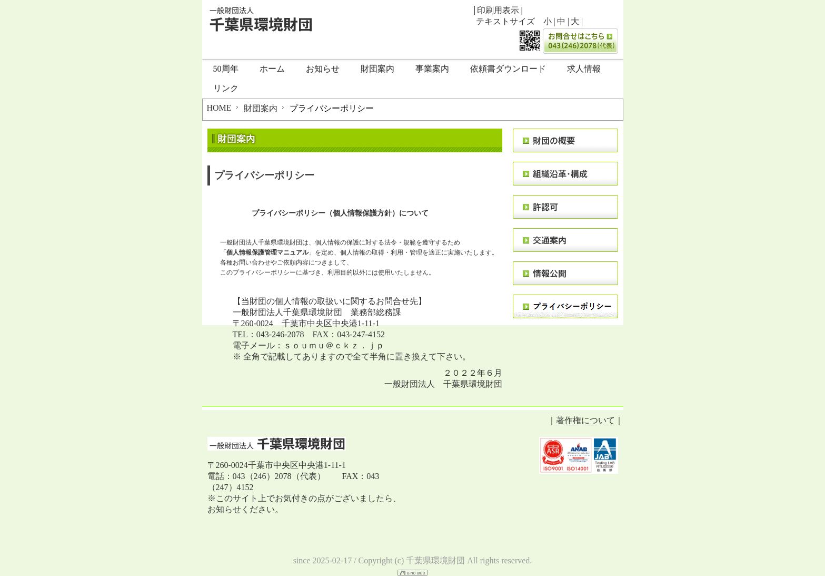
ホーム (272, 68)
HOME (219, 107)
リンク (225, 88)
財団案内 (377, 68)
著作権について (585, 420)
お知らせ (323, 68)
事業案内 (432, 68)
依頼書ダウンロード (508, 68)
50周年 (225, 68)
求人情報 (584, 68)
